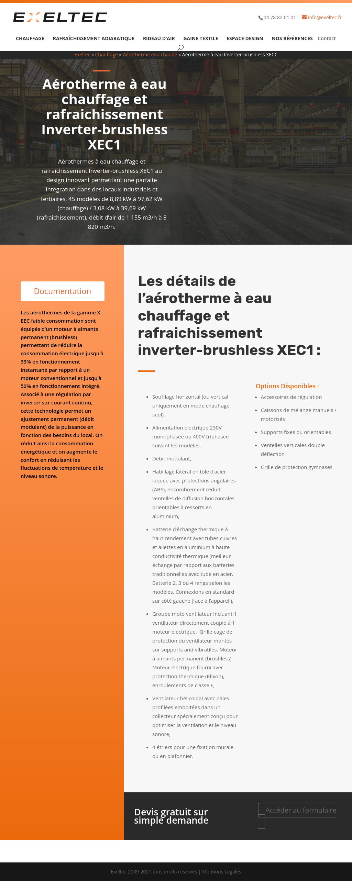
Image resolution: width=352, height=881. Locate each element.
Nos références (292, 39)
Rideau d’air (159, 39)
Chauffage (30, 39)
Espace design (245, 39)
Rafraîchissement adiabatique (94, 39)
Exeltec (82, 54)
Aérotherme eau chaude (150, 54)
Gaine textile (200, 39)
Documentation (62, 291)
